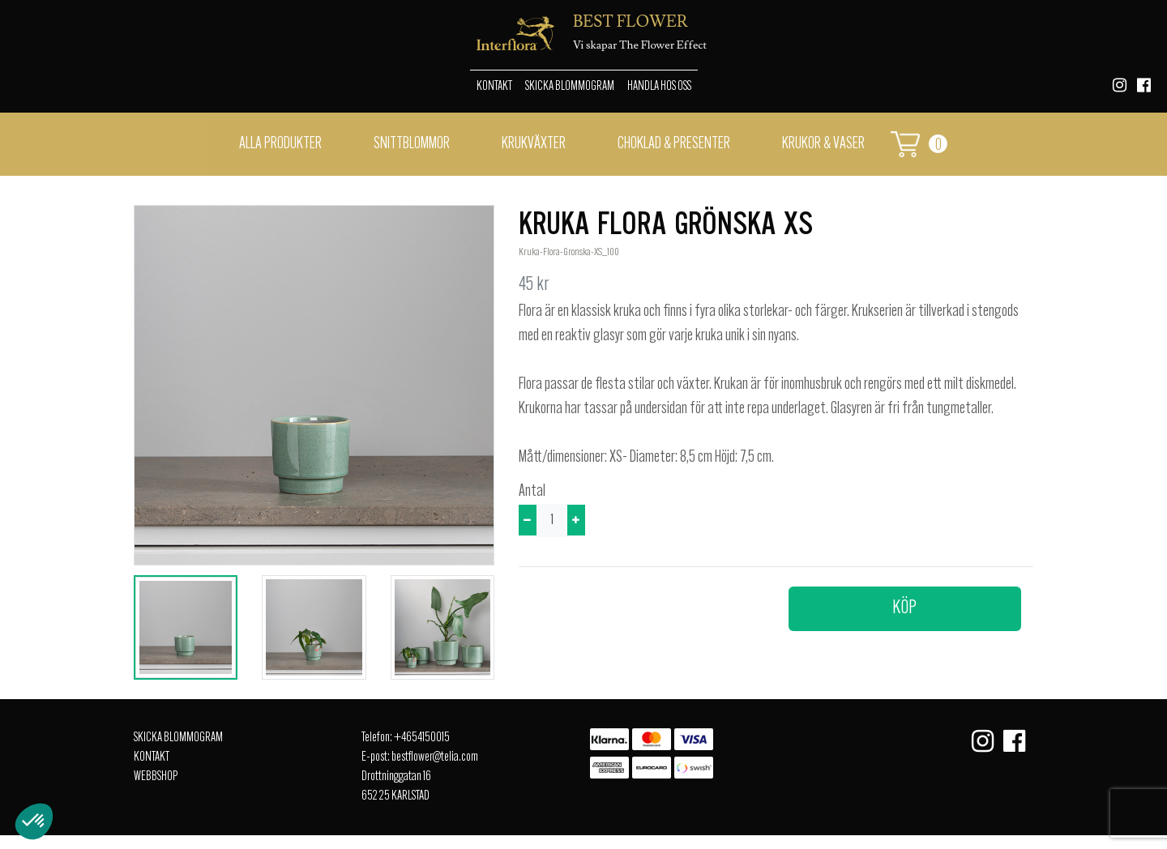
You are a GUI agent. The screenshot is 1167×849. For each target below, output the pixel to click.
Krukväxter (534, 144)
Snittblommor (412, 144)
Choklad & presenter (674, 144)
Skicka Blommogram (569, 86)
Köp (904, 608)
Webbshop (155, 776)
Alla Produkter (280, 144)
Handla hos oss (659, 86)
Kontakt (494, 86)
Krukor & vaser (823, 144)
